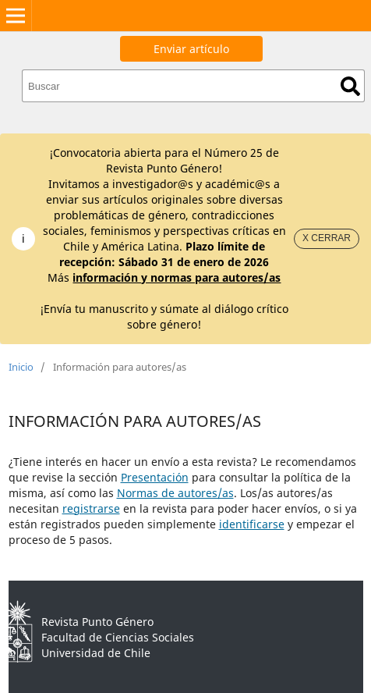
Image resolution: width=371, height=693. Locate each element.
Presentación (155, 477)
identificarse (251, 524)
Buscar (350, 86)
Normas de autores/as (175, 492)
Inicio (21, 367)
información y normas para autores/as (176, 277)
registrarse (91, 508)
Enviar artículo (191, 48)
